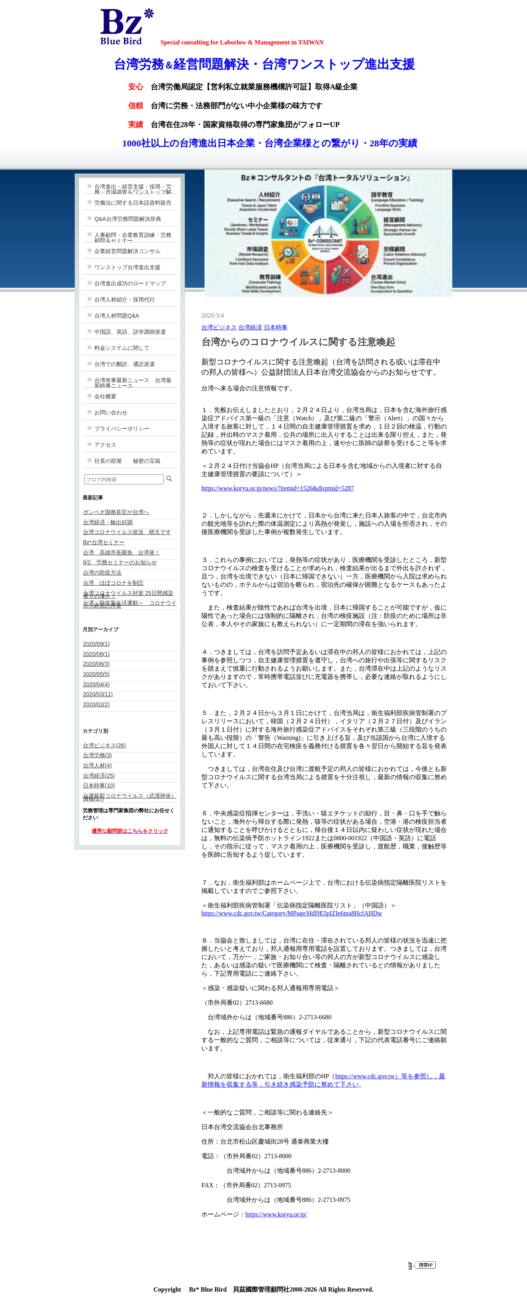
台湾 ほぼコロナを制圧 (113, 583)
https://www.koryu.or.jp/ (276, 1214)
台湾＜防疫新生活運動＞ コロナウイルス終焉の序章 (130, 604)
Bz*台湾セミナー (104, 542)
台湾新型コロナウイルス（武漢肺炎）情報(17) (130, 797)
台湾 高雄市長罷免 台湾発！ (121, 552)
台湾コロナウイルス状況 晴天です (127, 532)
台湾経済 (250, 327)
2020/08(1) (96, 654)
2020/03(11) (98, 694)
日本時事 (275, 327)
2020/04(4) (96, 684)
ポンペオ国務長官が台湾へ (116, 512)
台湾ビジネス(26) (104, 745)
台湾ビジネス (219, 327)
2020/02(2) (96, 704)
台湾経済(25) (99, 776)
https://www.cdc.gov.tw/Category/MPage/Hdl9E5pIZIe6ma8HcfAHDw (291, 913)
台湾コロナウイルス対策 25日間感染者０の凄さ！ (128, 594)
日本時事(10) (99, 785)
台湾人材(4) (97, 765)
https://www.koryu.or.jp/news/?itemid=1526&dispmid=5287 (277, 488)
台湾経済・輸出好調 (108, 522)
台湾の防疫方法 (102, 572)
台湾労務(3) (97, 755)
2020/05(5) (96, 674)
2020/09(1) (96, 644)
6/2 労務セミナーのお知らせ (120, 562)
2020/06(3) (96, 664)
